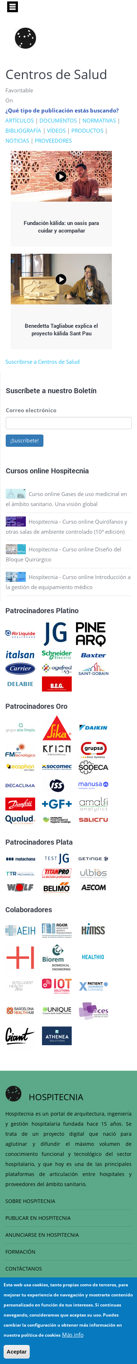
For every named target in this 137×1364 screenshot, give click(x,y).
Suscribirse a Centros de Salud (42, 361)
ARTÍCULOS (19, 120)
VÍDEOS (56, 130)
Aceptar (17, 1354)
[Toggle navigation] (12, 6)
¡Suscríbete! (24, 440)
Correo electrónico (31, 410)
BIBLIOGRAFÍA (23, 130)
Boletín (85, 390)
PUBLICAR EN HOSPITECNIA (38, 1217)
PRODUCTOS (87, 130)
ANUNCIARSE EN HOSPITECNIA (42, 1234)
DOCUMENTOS (58, 120)
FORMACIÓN (20, 1251)
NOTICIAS (17, 140)
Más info (73, 1337)
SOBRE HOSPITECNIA (30, 1201)
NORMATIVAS (99, 120)
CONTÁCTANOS (23, 1268)
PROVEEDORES (53, 140)
